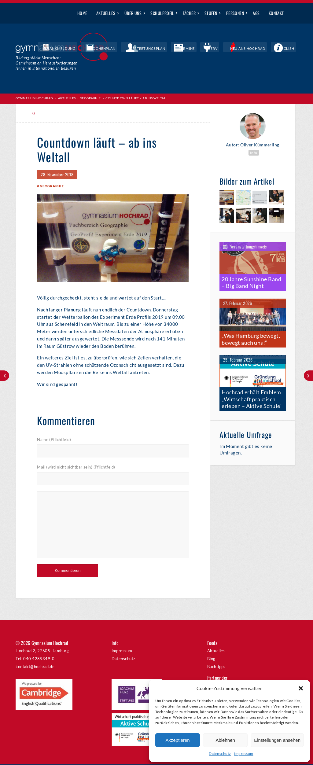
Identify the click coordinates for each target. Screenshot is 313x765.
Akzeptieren (177, 740)
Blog (211, 659)
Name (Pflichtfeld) (54, 440)
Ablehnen (225, 740)
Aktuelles (106, 13)
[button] (301, 688)
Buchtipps (216, 666)
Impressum (243, 753)
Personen (235, 13)
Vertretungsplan (179, 49)
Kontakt (276, 13)
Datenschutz (220, 753)
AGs (256, 13)
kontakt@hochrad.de (35, 666)
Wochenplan (143, 49)
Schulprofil (162, 13)
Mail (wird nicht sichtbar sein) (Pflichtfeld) (76, 467)
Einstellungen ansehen (277, 740)
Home (82, 13)
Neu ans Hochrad (259, 49)
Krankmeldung (109, 49)
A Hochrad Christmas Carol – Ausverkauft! (4, 375)
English (290, 49)
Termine (211, 49)
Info (253, 152)
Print (50, 113)
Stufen (210, 13)
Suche (293, 13)
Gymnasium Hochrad (34, 98)
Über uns (133, 13)
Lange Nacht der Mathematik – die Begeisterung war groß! (308, 375)
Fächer (189, 13)
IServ (230, 49)
